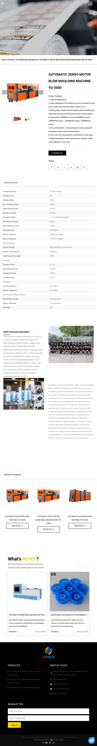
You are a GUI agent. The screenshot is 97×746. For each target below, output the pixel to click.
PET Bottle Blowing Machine (27, 60)
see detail (17, 526)
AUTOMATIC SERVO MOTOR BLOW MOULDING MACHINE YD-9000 (48, 520)
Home (4, 60)
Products (11, 60)
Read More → (13, 632)
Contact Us (57, 153)
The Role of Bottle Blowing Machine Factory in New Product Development (41, 615)
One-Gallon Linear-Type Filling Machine (24, 688)
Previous (4, 92)
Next (41, 92)
